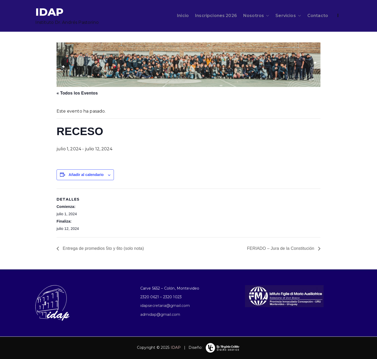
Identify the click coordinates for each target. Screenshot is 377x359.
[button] (266, 16)
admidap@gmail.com (160, 314)
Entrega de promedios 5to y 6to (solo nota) (103, 248)
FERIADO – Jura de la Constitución (281, 248)
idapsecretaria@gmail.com (165, 305)
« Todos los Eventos (77, 93)
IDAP (49, 11)
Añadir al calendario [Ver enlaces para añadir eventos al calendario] (86, 175)
